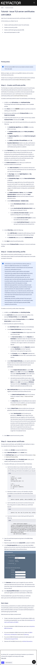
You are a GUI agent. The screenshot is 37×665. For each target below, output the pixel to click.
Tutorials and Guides (9, 7)
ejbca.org (26, 634)
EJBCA (2, 7)
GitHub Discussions (27, 641)
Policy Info (3, 658)
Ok (2, 662)
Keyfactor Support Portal (12, 638)
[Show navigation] (34, 662)
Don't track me (9, 662)
